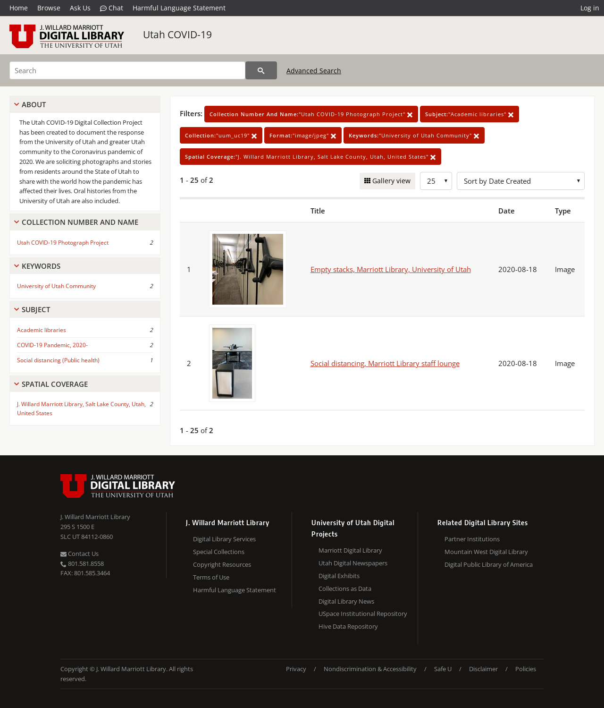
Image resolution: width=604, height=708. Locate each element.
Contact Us (79, 553)
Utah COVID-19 (177, 34)
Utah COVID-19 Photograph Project (63, 243)
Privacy (296, 669)
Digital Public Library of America (489, 564)
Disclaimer (483, 669)
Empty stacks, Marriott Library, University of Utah (390, 269)
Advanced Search (313, 70)
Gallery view (390, 180)
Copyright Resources (222, 564)
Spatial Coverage (55, 384)
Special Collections (218, 551)
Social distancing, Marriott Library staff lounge (385, 363)
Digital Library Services (224, 539)
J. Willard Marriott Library (95, 516)
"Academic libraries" (469, 114)
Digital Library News (346, 601)
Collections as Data (345, 588)
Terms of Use (211, 577)
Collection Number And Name (80, 222)
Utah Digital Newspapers (353, 563)
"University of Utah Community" (414, 135)
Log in (589, 7)
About (34, 104)
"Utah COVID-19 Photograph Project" (311, 114)
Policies (525, 669)
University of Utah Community (56, 286)
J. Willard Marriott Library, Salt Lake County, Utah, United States (81, 408)
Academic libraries (41, 330)
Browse (48, 7)
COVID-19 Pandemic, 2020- (52, 345)
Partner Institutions (472, 539)
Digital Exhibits (339, 576)
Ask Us (80, 7)
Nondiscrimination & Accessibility (370, 669)
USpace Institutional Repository (363, 613)
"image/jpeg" (302, 135)
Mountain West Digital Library (486, 551)
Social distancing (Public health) (58, 360)
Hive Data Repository (348, 626)
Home (18, 7)
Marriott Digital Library (350, 550)
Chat (111, 8)
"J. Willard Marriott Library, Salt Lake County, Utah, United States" (310, 156)
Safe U (443, 669)
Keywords (41, 266)
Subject (36, 309)
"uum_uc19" (221, 135)
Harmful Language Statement (179, 7)
